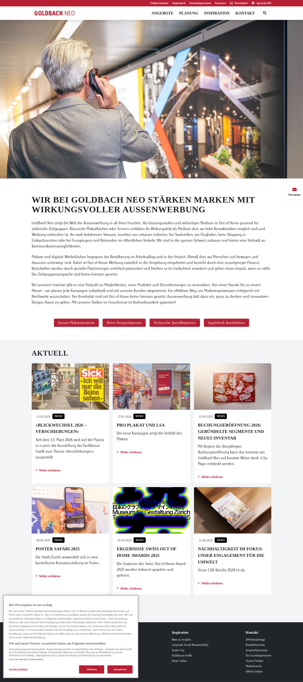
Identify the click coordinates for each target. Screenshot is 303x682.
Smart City (178, 650)
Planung (188, 13)
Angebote (162, 13)
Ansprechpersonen (256, 650)
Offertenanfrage (255, 639)
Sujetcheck (179, 3)
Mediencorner (254, 666)
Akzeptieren (120, 669)
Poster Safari (179, 661)
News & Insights (181, 639)
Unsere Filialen (254, 661)
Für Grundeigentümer (258, 655)
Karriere (220, 3)
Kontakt (245, 13)
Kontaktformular (255, 645)
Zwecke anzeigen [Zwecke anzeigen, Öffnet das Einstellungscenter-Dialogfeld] (18, 669)
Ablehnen (91, 669)
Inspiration (217, 13)
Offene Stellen (254, 671)
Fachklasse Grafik (182, 655)
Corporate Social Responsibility (190, 645)
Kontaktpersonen (200, 3)
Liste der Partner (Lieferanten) (26, 659)
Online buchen (159, 3)
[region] (70, 636)
